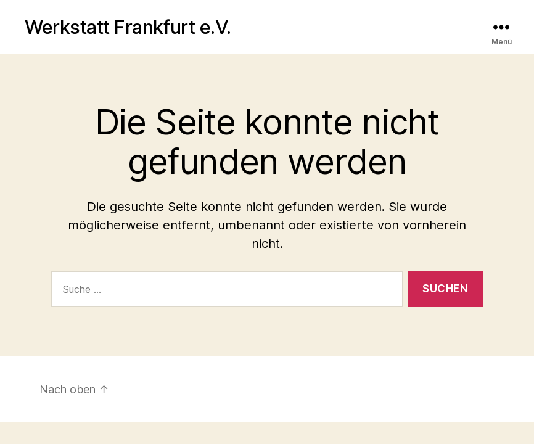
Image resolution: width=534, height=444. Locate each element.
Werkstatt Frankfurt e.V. (128, 26)
